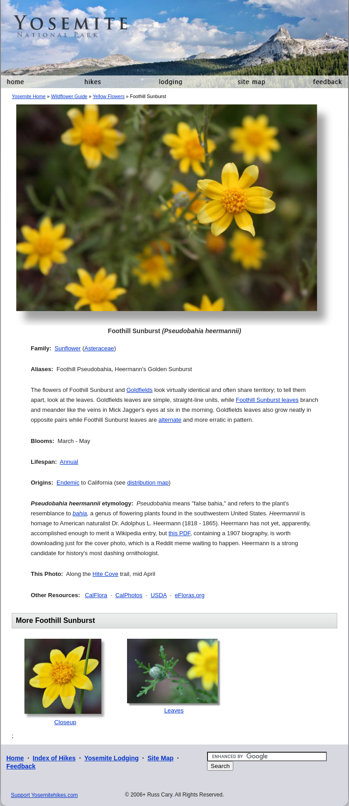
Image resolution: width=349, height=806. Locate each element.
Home (15, 758)
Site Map (160, 758)
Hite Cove (105, 573)
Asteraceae (99, 348)
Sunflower (68, 348)
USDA (158, 595)
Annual (69, 461)
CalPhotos (128, 595)
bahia (80, 513)
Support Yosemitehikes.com (44, 795)
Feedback (21, 766)
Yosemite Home (29, 96)
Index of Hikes (54, 758)
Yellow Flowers (109, 96)
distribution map (148, 482)
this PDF (179, 533)
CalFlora (96, 595)
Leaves (174, 710)
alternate (170, 419)
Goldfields (140, 390)
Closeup (65, 722)
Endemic (68, 482)
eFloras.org (190, 595)
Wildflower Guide (69, 96)
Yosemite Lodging (111, 758)
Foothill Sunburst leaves (267, 399)
